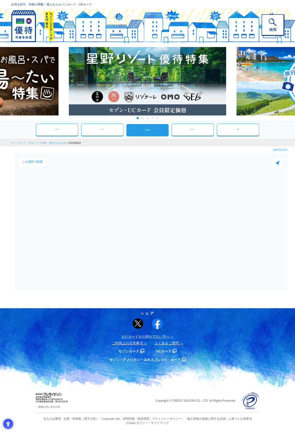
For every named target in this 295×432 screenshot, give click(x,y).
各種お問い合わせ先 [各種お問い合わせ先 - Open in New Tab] (49, 406)
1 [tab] (138, 118)
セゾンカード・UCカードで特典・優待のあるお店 (38, 143)
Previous (64, 81)
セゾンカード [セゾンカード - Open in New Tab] (127, 351)
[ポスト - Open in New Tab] (138, 323)
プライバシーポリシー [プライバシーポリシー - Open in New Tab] (154, 418)
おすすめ (57, 130)
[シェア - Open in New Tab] (157, 323)
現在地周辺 (147, 130)
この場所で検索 (32, 161)
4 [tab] (152, 118)
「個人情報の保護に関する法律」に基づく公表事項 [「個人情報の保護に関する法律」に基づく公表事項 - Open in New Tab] (202, 418)
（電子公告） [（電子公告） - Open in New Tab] (83, 418)
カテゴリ (102, 130)
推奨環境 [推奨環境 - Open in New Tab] (132, 418)
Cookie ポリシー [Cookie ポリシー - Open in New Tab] (245, 418)
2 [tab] (143, 118)
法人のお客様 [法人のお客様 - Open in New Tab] (48, 418)
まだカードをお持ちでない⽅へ (145, 336)
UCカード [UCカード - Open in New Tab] (165, 351)
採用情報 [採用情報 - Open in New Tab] (119, 418)
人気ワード (193, 130)
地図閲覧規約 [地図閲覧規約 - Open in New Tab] (280, 149)
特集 (238, 130)
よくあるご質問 (167, 343)
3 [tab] (148, 118)
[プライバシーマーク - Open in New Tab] (250, 401)
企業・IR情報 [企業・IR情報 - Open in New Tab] (67, 418)
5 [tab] (157, 118)
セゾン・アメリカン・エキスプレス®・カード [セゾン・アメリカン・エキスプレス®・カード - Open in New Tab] (145, 359)
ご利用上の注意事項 (127, 343)
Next (231, 81)
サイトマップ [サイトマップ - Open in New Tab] (148, 422)
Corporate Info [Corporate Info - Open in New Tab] (102, 418)
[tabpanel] (147, 81)
